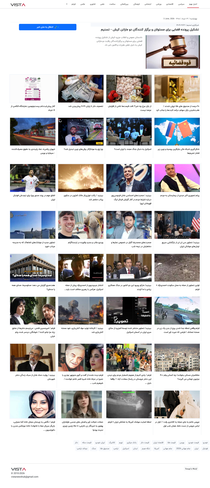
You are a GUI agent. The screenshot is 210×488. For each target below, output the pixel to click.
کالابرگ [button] (112, 442)
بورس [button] (182, 442)
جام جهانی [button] (167, 448)
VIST (17, 4)
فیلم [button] (74, 4)
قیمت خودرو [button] (194, 442)
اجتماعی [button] (148, 4)
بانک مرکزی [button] (131, 442)
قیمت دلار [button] (145, 442)
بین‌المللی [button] (124, 4)
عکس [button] (82, 4)
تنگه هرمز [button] (146, 448)
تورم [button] (121, 442)
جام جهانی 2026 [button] (183, 448)
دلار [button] (76, 442)
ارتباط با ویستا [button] (191, 468)
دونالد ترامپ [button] (82, 448)
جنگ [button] (94, 448)
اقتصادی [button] (169, 4)
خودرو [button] (205, 442)
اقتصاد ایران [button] (158, 442)
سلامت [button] (112, 4)
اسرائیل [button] (126, 448)
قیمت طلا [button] (171, 442)
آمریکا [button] (156, 448)
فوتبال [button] (205, 448)
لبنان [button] (135, 448)
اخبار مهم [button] (193, 4)
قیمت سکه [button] (86, 442)
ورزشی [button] (158, 4)
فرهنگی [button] (136, 4)
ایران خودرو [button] (100, 442)
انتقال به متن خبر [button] (48, 27)
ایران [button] (196, 448)
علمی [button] (102, 4)
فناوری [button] (92, 4)
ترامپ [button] (115, 448)
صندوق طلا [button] (104, 448)
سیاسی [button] (181, 4)
